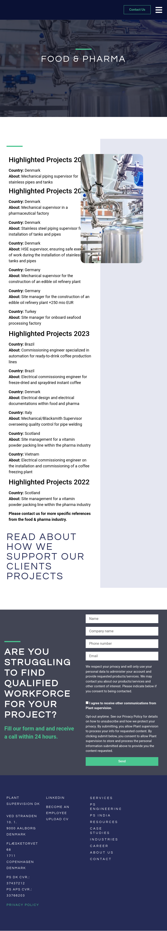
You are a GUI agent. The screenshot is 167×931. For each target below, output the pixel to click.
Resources (104, 822)
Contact (101, 859)
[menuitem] (128, 810)
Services (101, 798)
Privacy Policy (23, 905)
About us (102, 852)
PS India (100, 815)
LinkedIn (55, 797)
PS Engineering (105, 807)
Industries (104, 839)
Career (99, 846)
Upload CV (57, 819)
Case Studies (100, 831)
